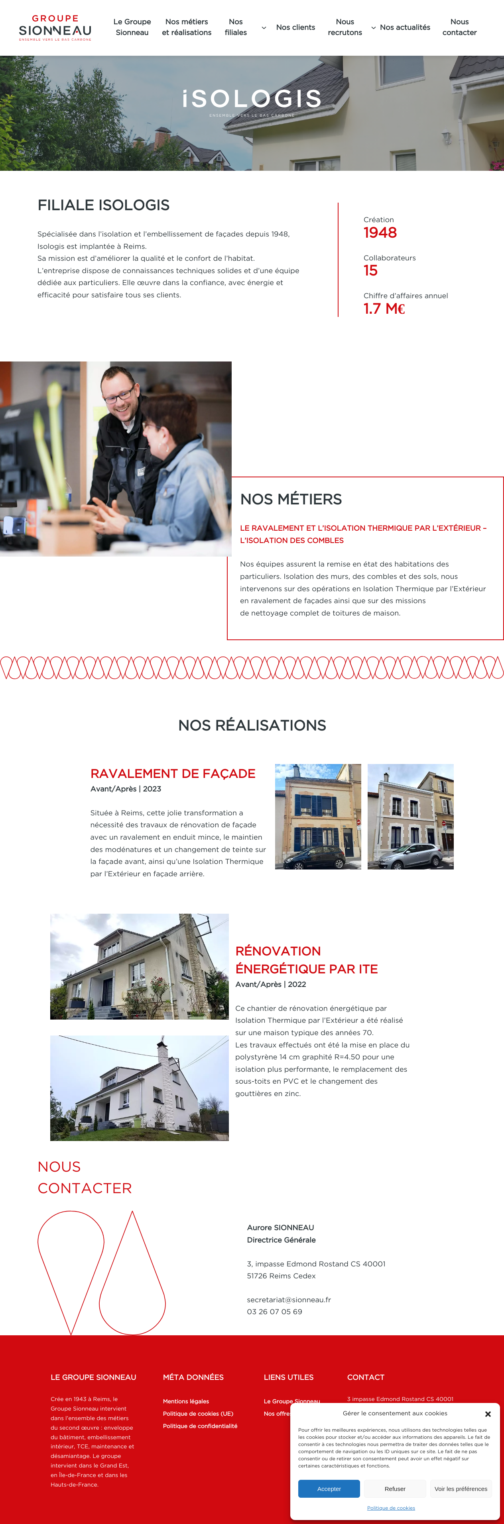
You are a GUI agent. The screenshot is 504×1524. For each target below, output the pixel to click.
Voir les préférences (461, 1488)
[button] (488, 1414)
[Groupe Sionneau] (61, 28)
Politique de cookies (391, 1508)
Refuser (395, 1488)
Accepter (329, 1488)
